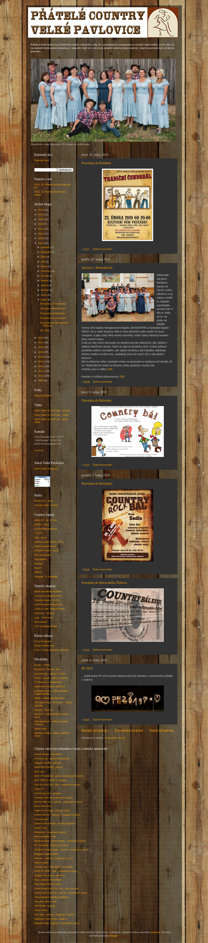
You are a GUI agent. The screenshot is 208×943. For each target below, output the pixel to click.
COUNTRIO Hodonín (45, 529)
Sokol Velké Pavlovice (46, 468)
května (45, 280)
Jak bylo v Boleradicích (97, 267)
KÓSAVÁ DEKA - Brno (46, 550)
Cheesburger (41, 819)
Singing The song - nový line (49, 875)
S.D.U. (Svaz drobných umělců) (51, 650)
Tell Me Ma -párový (44, 905)
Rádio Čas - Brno (43, 500)
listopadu (46, 252)
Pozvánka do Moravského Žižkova (104, 583)
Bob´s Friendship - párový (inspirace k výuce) (58, 776)
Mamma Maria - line (45, 836)
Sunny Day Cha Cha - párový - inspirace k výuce (60, 892)
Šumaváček (40, 622)
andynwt (155, 932)
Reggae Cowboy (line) (46, 854)
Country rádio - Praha (46, 505)
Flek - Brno (40, 537)
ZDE (110, 369)
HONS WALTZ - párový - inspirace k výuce (57, 814)
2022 (41, 228)
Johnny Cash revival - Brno (49, 542)
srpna (44, 266)
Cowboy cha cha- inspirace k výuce (53, 797)
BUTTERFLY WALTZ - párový (50, 780)
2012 (41, 366)
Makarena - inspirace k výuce (50, 832)
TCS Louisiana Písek (45, 626)
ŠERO (37, 572)
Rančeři (38, 563)
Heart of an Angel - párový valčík (52, 810)
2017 (41, 342)
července (46, 271)
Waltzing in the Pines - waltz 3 (50, 918)
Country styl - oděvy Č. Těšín (50, 673)
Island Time (40, 827)
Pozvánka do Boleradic (97, 400)
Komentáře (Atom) (115, 738)
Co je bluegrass (42, 641)
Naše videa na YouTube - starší (51, 415)
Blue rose (39, 771)
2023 (41, 224)
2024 (41, 219)
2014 (41, 356)
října (44, 256)
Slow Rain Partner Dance (48, 884)
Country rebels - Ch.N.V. (47, 600)
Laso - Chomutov (43, 617)
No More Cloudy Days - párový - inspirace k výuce (61, 849)
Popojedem (40, 559)
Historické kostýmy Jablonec (49, 686)
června (45, 276)
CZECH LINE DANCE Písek (49, 608)
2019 (41, 243)
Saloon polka (41, 862)
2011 (41, 371)
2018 (41, 337)
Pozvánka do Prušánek (96, 163)
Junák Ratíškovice (44, 645)
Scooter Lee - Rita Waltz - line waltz (53, 867)
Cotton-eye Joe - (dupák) (47, 793)
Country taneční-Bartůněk (48, 604)
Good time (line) (43, 806)
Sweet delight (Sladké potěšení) (51, 897)
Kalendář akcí (41, 160)
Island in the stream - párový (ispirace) (55, 823)
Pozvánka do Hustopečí (97, 483)
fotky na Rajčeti (42, 395)
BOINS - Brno (41, 524)
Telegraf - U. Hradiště (46, 576)
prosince (46, 247)
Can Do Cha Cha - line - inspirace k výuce (57, 784)
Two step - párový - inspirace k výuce (54, 914)
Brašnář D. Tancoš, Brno (47, 669)
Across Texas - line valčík (48, 754)
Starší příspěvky (161, 730)
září (43, 261)
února (44, 295)
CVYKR (38, 533)
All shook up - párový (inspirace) (51, 758)
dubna (45, 285)
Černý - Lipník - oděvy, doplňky (51, 678)
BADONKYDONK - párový (48, 767)
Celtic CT (39, 789)
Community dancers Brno (48, 595)
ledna (44, 299)
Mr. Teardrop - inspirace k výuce (51, 845)
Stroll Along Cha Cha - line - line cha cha (56, 888)
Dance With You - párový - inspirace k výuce (58, 801)
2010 (41, 375)
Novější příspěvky (94, 730)
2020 (41, 238)
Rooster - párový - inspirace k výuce (53, 858)
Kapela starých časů (45, 546)
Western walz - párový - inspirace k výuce (56, 923)
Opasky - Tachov (43, 709)
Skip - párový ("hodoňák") (48, 879)
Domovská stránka (129, 730)
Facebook (39, 450)
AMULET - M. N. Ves (45, 520)
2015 (41, 352)
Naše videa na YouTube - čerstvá (52, 410)
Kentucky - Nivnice (44, 613)
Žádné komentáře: (103, 249)
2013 (41, 361)
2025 (41, 214)
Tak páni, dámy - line (45, 901)
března (45, 290)
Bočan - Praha (42, 665)
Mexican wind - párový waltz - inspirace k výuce (60, 840)
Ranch (37, 568)
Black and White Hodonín (48, 591)
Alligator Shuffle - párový (47, 762)
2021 (41, 233)
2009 (41, 380)
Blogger (114, 935)
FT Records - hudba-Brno (48, 682)
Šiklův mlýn (40, 728)
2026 (41, 209)
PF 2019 (87, 668)
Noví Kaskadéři (42, 555)
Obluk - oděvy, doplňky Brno (49, 698)
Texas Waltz (40, 910)
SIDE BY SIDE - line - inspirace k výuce (55, 871)
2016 (41, 347)
